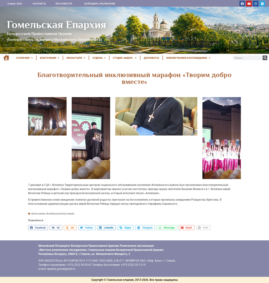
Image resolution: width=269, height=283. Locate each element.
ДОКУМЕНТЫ (151, 58)
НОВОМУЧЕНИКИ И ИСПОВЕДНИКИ (188, 58)
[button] (38, 227)
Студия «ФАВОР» (125, 58)
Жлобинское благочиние (60, 213)
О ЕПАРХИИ (24, 58)
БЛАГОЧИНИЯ (49, 58)
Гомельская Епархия (56, 24)
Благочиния (38, 213)
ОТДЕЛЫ (99, 58)
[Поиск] (265, 58)
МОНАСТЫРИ (76, 58)
